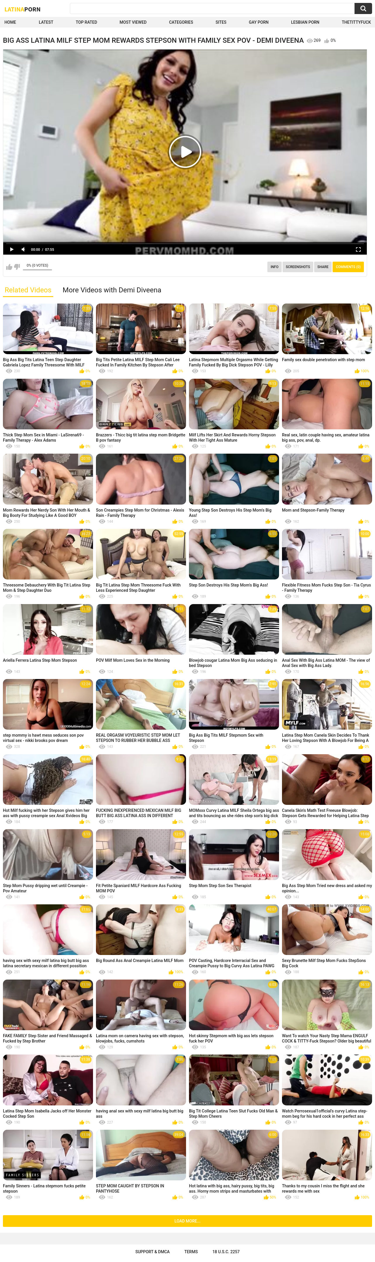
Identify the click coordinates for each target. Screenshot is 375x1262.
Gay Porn (259, 22)
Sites (221, 22)
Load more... (188, 1221)
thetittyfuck (356, 22)
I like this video (9, 267)
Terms (191, 1251)
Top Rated (86, 22)
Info (274, 267)
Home (10, 22)
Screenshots (298, 267)
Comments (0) (348, 267)
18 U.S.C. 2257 (226, 1251)
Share (322, 267)
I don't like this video (17, 267)
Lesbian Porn (305, 22)
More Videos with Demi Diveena (112, 290)
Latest (46, 22)
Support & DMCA (152, 1251)
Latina (22, 9)
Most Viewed (133, 22)
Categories (181, 22)
